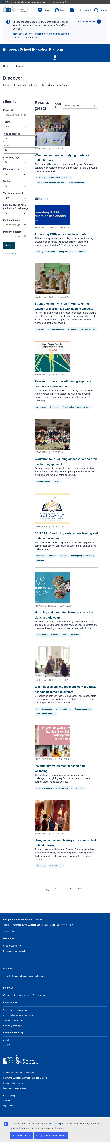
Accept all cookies (21, 1135)
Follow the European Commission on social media (25, 1078)
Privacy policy (9, 1095)
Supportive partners (83, 709)
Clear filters (11, 253)
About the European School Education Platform (24, 976)
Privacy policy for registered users (18, 1015)
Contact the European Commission (18, 1073)
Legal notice (8, 1105)
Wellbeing (40, 560)
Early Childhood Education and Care (51, 635)
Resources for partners (13, 1083)
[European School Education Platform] (16, 9)
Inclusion (40, 329)
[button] (44, 10)
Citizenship (40, 178)
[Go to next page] (82, 888)
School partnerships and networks (50, 182)
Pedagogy (54, 407)
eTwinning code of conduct (15, 1020)
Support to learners (76, 182)
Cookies (6, 1100)
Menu (55, 57)
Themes (7, 122)
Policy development (67, 252)
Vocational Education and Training (81, 329)
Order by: (58, 105)
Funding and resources (45, 252)
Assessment (41, 407)
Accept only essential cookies (51, 1135)
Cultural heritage (56, 866)
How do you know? (58, 2)
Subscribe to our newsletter (15, 951)
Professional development (60, 178)
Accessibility (8, 931)
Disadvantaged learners (46, 556)
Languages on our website (14, 1088)
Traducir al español (23, 33)
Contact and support (12, 946)
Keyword (8, 110)
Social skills (75, 635)
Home (6, 66)
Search (9, 245)
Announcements (43, 481)
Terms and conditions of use (15, 1010)
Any (7, 126)
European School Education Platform (23, 919)
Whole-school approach (46, 714)
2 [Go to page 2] (55, 888)
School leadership (63, 709)
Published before (12, 232)
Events (56, 481)
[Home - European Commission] (23, 1060)
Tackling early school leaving (82, 556)
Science (82, 252)
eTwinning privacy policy (13, 1025)
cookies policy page (55, 1124)
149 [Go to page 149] (70, 888)
